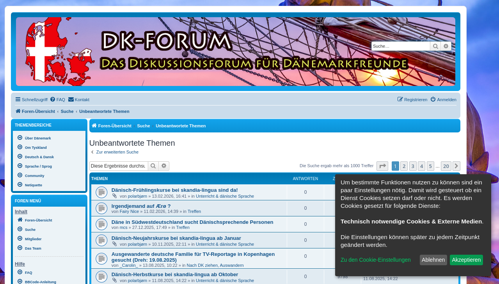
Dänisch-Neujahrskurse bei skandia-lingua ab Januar (176, 238)
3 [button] (413, 166)
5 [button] (430, 166)
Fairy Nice (129, 211)
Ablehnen (433, 260)
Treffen (194, 211)
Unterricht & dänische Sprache (225, 196)
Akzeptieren (466, 260)
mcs (124, 227)
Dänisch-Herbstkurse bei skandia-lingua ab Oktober (175, 274)
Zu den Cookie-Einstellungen (376, 260)
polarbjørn (137, 196)
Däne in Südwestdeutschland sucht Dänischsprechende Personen (192, 222)
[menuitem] (57, 99)
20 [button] (446, 166)
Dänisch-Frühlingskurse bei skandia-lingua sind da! (175, 190)
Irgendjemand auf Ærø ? (141, 206)
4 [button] (421, 166)
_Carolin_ (129, 265)
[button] (382, 166)
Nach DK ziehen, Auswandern (215, 265)
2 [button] (404, 166)
